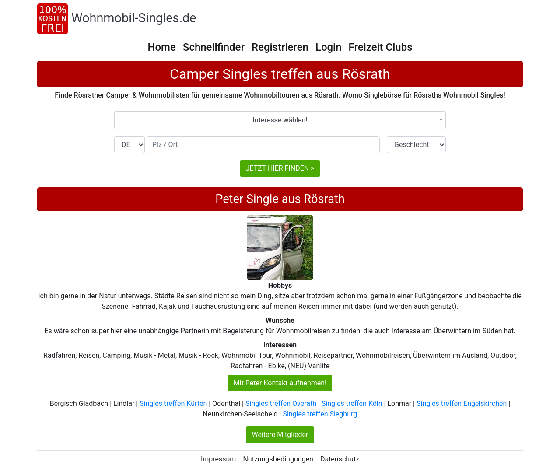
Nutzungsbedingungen (278, 459)
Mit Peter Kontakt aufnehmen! (280, 383)
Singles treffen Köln (352, 403)
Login (328, 47)
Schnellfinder (214, 47)
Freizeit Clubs (381, 47)
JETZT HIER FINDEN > (279, 168)
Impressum (218, 459)
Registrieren (280, 47)
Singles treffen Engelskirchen (461, 403)
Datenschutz (339, 459)
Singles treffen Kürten (173, 403)
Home (161, 47)
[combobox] (280, 120)
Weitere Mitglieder (280, 434)
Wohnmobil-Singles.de (133, 17)
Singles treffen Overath (280, 403)
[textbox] (280, 120)
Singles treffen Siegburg (320, 414)
